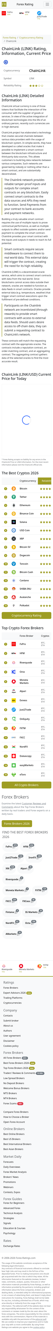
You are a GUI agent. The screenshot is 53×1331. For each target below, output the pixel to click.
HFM (22, 653)
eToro (23, 774)
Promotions (9, 1182)
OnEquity (25, 719)
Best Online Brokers (13, 1134)
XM (11, 868)
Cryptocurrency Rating (31, 37)
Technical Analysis (12, 1213)
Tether (23, 496)
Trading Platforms (12, 997)
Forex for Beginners (13, 1203)
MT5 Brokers (10, 1093)
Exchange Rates (11, 1246)
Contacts (8, 1015)
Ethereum (25, 505)
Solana (23, 522)
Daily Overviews (11, 1166)
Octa (22, 671)
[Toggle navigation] (47, 4)
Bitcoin (23, 488)
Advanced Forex (11, 1208)
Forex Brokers (10, 987)
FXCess (29, 900)
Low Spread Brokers (14, 1078)
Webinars (8, 1187)
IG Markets (34, 911)
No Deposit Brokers (13, 1083)
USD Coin (25, 530)
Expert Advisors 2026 (17, 992)
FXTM (23, 728)
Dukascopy (25, 756)
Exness (23, 700)
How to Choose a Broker (16, 1117)
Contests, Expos (11, 1192)
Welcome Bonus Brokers (16, 1088)
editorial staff (40, 1319)
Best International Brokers (17, 1144)
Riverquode (26, 662)
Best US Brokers (11, 1139)
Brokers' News (11, 1177)
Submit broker (11, 1020)
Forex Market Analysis (15, 1172)
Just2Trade (25, 709)
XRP (22, 538)
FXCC (22, 737)
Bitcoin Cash (26, 572)
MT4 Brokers (10, 1098)
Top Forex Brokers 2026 (19, 1068)
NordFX (24, 746)
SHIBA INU (25, 588)
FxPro (23, 644)
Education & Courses (14, 1228)
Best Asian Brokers (13, 1149)
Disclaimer (9, 1040)
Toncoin (24, 563)
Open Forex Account (14, 1122)
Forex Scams (13, 1103)
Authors (7, 1030)
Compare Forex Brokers (15, 1111)
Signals (7, 1223)
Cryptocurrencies (12, 1002)
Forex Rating (25, 4)
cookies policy (38, 1327)
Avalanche (25, 597)
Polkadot (24, 605)
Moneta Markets (24, 681)
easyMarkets (26, 765)
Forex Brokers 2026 (17, 824)
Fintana (13, 911)
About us (8, 1025)
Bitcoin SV (25, 547)
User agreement (12, 1035)
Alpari (23, 691)
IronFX (36, 857)
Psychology (9, 1233)
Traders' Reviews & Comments (23, 1073)
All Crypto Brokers (26, 785)
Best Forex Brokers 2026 (19, 1063)
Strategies (8, 1218)
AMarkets (14, 933)
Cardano (24, 580)
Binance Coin (27, 513)
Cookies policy (11, 1045)
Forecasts (8, 1161)
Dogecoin (25, 555)
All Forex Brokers (15, 1058)
